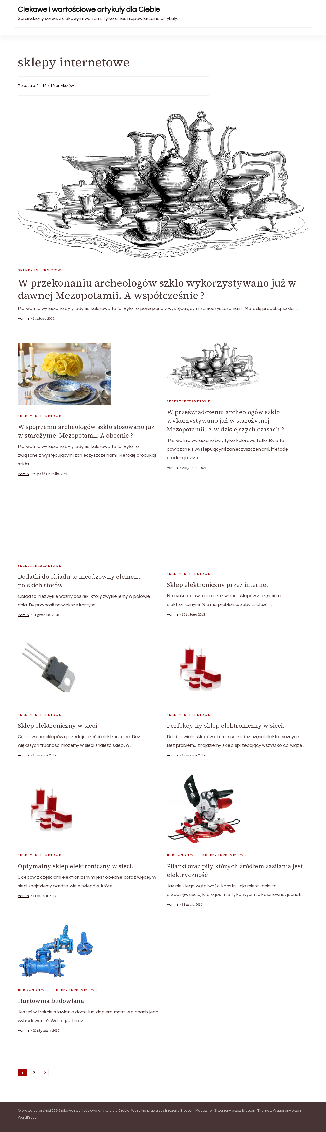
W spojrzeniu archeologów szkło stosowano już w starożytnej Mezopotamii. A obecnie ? (87, 431)
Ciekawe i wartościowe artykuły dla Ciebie (89, 10)
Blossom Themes (256, 1109)
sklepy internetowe (41, 270)
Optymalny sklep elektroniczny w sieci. (76, 865)
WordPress (27, 1116)
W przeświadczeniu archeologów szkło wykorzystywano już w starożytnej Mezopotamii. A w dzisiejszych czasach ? (225, 420)
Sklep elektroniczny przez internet (218, 584)
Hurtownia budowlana (51, 999)
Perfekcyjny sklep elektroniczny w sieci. (226, 725)
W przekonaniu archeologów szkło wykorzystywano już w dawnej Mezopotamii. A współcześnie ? (158, 289)
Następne (45, 1071)
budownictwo (181, 854)
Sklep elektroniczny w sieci (58, 725)
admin (23, 319)
